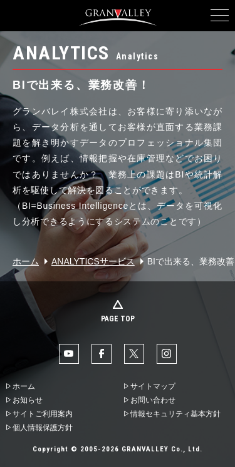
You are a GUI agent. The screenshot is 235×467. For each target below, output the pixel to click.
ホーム (26, 261)
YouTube (69, 354)
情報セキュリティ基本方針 (175, 413)
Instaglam (167, 354)
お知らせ (28, 400)
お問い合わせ (152, 400)
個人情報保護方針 (43, 427)
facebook (101, 354)
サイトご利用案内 (43, 413)
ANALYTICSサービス (93, 261)
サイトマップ (152, 386)
